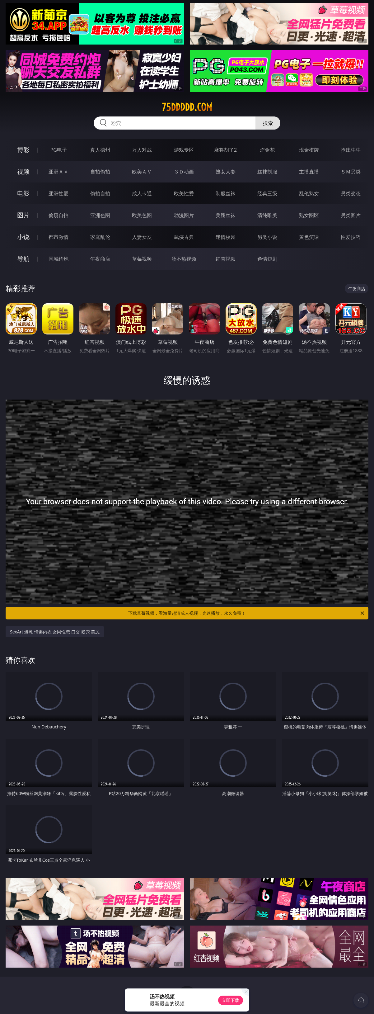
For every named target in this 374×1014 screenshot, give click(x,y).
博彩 (23, 149)
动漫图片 (184, 215)
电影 (23, 193)
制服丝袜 (226, 193)
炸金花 (267, 149)
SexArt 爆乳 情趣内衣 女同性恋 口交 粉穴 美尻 (55, 632)
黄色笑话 (309, 237)
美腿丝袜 (226, 215)
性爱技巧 (351, 237)
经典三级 (267, 193)
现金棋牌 (309, 149)
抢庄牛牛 (351, 149)
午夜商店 (100, 258)
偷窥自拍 (58, 215)
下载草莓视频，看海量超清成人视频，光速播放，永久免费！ (246, 613)
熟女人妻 (226, 171)
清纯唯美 (267, 215)
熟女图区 (309, 215)
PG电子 (58, 149)
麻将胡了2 (225, 149)
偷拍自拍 (100, 193)
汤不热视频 (183, 258)
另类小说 (267, 237)
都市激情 (58, 237)
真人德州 (100, 149)
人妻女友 (142, 237)
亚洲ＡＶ (58, 171)
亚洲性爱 (58, 193)
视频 (23, 171)
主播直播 (309, 171)
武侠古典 (184, 237)
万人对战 (142, 149)
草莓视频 (142, 258)
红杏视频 (226, 258)
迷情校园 (226, 237)
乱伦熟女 (309, 193)
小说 (23, 237)
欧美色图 (142, 215)
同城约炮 (58, 258)
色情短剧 (267, 258)
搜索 (268, 123)
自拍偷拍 (100, 171)
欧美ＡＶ (142, 171)
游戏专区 (184, 149)
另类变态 (351, 193)
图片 (23, 215)
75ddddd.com (187, 107)
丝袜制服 (267, 171)
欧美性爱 (184, 193)
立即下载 (230, 1000)
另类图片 (351, 215)
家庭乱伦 (100, 237)
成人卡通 (142, 193)
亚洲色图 (100, 215)
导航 (23, 258)
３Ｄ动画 (184, 171)
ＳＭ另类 (351, 171)
